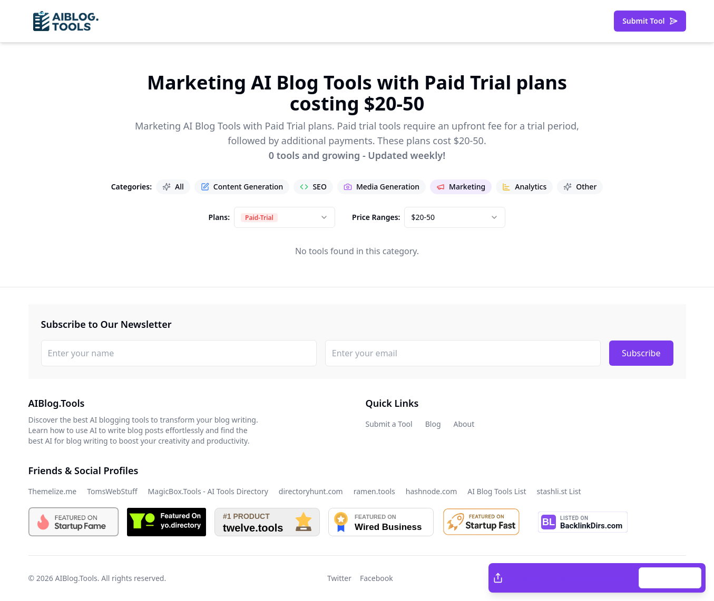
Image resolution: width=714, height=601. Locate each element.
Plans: (219, 217)
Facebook (568, 578)
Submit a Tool (389, 424)
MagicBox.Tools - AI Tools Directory (208, 491)
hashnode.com (431, 491)
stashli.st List (558, 491)
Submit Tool (649, 21)
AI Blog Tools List (496, 491)
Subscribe (641, 353)
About (464, 424)
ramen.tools (374, 491)
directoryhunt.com (311, 491)
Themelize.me (52, 491)
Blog (433, 424)
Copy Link (670, 578)
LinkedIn (614, 578)
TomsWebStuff (112, 491)
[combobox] (284, 217)
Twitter (524, 578)
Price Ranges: (376, 217)
